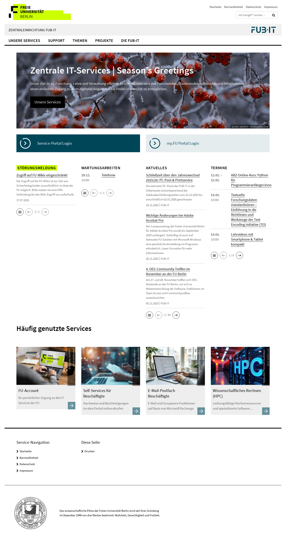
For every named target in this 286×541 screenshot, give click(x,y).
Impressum (270, 7)
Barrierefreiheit (233, 7)
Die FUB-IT (130, 40)
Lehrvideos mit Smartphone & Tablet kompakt (247, 239)
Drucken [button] (89, 451)
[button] (20, 212)
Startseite (215, 7)
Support (56, 40)
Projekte (104, 40)
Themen (80, 40)
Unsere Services (24, 40)
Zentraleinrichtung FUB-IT (32, 29)
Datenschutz (253, 7)
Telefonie (108, 175)
